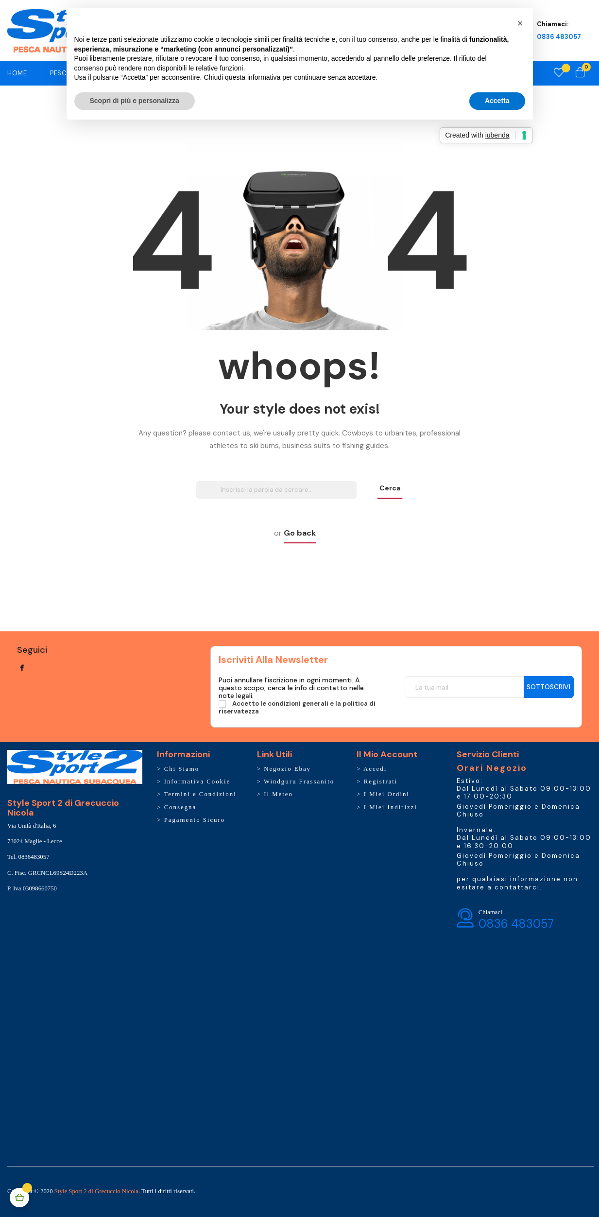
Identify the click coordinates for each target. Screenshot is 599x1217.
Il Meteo (278, 794)
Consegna (180, 807)
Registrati (381, 781)
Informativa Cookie (197, 781)
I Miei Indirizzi (390, 807)
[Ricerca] (276, 490)
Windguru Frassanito (299, 781)
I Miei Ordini (387, 794)
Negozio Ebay (287, 768)
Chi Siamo (181, 768)
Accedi (375, 768)
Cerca (389, 488)
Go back (300, 533)
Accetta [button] (497, 100)
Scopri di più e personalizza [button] (134, 100)
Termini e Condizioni (200, 794)
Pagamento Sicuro (194, 820)
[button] (520, 23)
